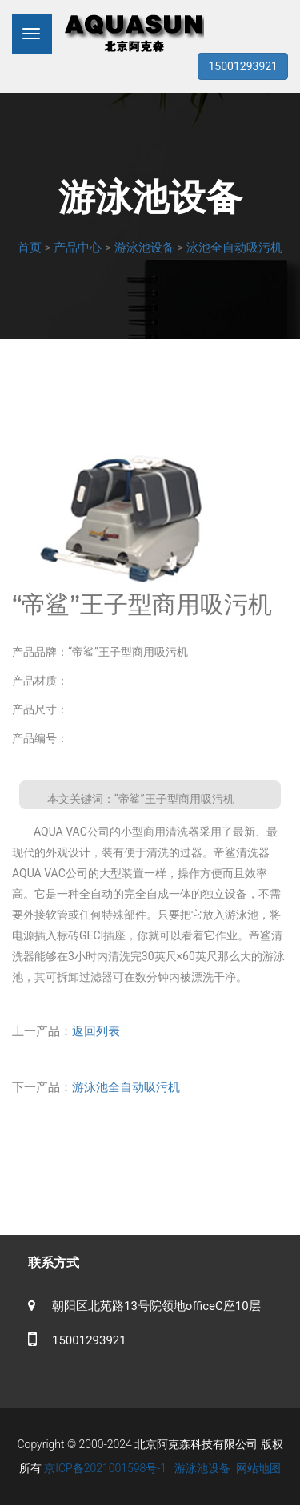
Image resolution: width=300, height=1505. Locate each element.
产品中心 (78, 247)
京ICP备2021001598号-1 (105, 1468)
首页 (30, 247)
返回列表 (96, 1031)
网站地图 (258, 1468)
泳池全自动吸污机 (234, 247)
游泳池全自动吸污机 (126, 1087)
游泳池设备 (144, 247)
